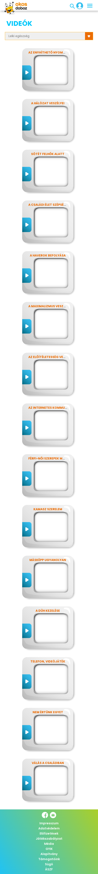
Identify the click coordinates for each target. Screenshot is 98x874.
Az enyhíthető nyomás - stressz (55, 52)
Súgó (49, 864)
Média (49, 844)
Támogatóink (49, 859)
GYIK (49, 849)
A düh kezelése (48, 611)
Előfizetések (49, 833)
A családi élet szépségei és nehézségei (60, 205)
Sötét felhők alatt (47, 154)
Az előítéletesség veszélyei (51, 357)
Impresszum (49, 823)
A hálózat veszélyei (47, 103)
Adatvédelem (49, 828)
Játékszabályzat (49, 838)
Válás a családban (48, 763)
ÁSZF (49, 869)
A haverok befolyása (48, 255)
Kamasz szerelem (47, 509)
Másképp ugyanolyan (47, 560)
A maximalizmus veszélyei (49, 306)
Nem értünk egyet (48, 712)
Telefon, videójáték (47, 661)
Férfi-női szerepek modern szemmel (58, 458)
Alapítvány (49, 854)
